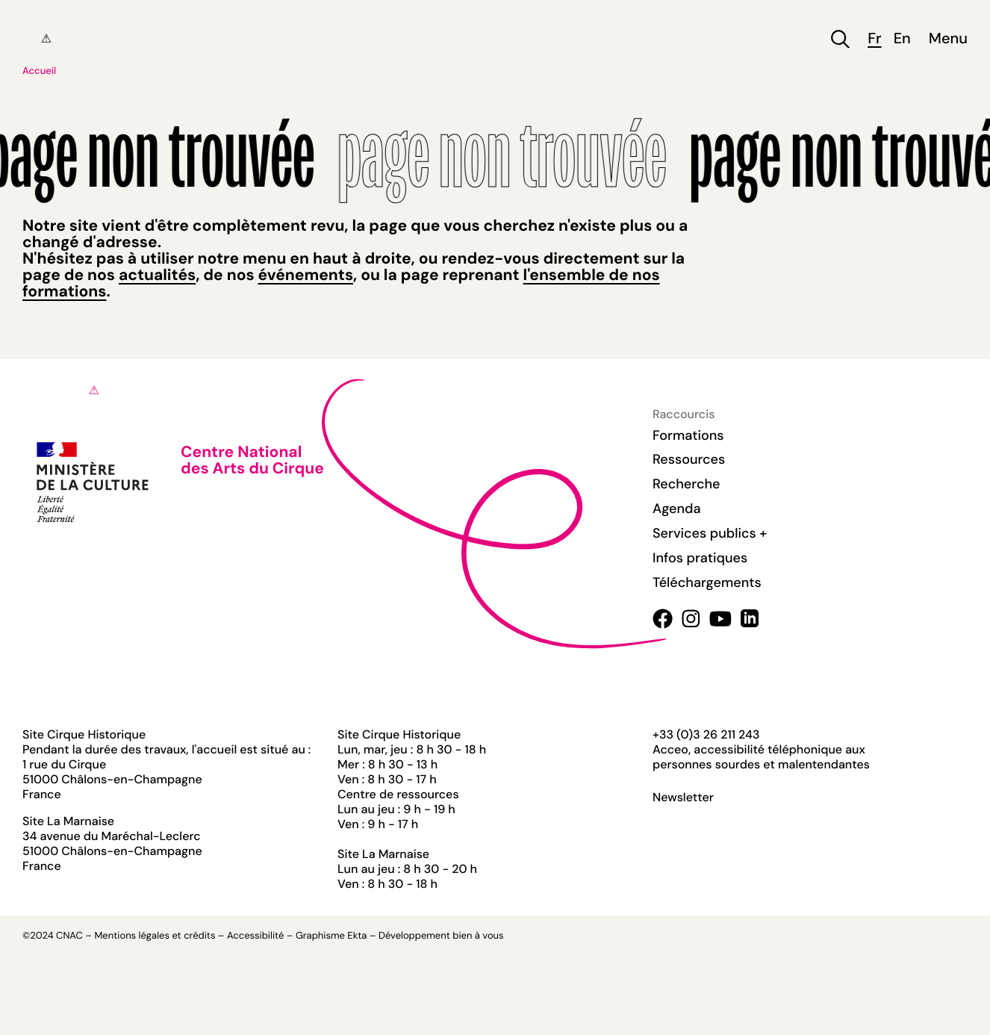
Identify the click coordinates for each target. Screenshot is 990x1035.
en (902, 39)
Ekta (357, 936)
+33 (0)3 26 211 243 (706, 734)
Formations (688, 435)
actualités (157, 274)
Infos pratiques (700, 558)
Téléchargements (707, 582)
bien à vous (477, 936)
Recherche (686, 484)
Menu (948, 39)
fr (874, 39)
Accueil (39, 71)
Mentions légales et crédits (154, 936)
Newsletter (683, 797)
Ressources (689, 459)
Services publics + (710, 533)
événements (305, 274)
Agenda (677, 509)
